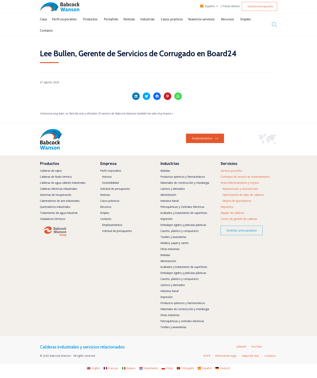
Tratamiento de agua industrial (58, 213)
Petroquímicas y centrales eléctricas (182, 321)
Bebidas (165, 170)
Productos (90, 19)
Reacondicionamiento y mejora (240, 182)
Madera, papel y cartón (174, 243)
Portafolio (111, 19)
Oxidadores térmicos (52, 219)
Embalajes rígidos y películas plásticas (183, 225)
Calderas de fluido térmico (56, 176)
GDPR (206, 355)
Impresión (166, 219)
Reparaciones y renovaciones (240, 189)
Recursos (227, 19)
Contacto (46, 30)
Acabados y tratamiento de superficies (183, 213)
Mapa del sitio (251, 355)
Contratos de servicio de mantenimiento (245, 176)
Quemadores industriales (55, 207)
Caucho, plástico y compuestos (179, 231)
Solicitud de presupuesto (115, 189)
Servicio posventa (231, 170)
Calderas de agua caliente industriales (63, 182)
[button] (259, 6)
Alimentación (168, 195)
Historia (106, 176)
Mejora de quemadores (237, 201)
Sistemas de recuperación (55, 195)
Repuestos (227, 207)
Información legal (226, 355)
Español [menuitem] (207, 368)
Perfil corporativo (64, 19)
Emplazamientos (112, 225)
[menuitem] (93, 368)
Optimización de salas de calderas (243, 195)
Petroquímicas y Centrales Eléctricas (182, 207)
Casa (43, 19)
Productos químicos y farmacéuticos (182, 176)
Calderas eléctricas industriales (58, 189)
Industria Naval (169, 201)
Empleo (245, 19)
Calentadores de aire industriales (60, 201)
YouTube (256, 346)
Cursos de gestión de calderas (239, 219)
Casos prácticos (172, 19)
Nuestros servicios (201, 19)
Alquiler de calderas (232, 213)
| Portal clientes (230, 6)
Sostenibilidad (110, 182)
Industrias (147, 19)
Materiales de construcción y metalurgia (184, 182)
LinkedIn (241, 346)
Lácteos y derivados (172, 189)
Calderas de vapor (51, 170)
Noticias (129, 19)
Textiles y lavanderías (173, 237)
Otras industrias (170, 249)
